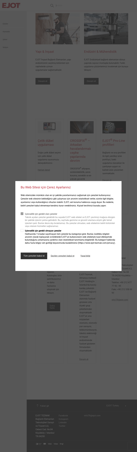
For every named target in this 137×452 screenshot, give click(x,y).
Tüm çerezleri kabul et (33, 256)
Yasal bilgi (85, 256)
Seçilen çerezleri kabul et (62, 256)
